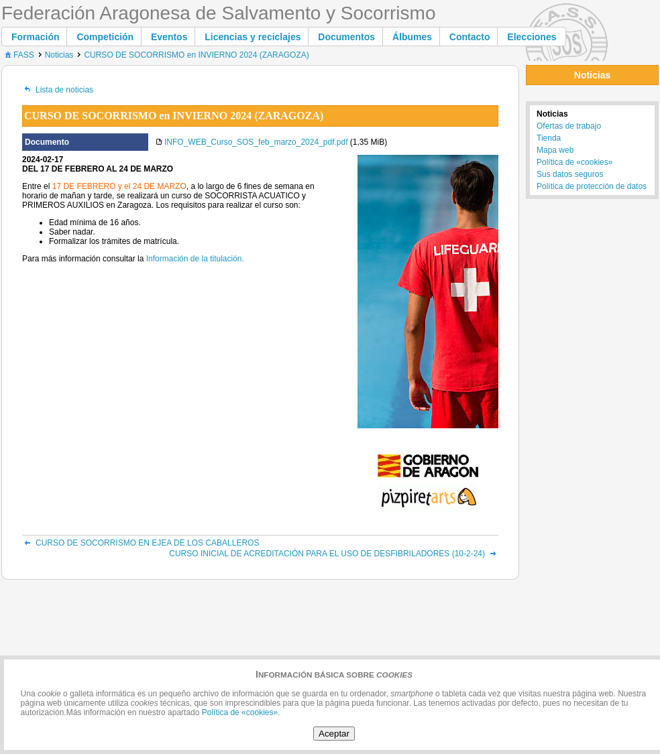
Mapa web (555, 150)
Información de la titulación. (195, 258)
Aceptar (334, 734)
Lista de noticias (57, 90)
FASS (18, 55)
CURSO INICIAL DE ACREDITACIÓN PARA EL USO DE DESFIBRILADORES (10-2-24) (333, 553)
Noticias (59, 55)
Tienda (549, 138)
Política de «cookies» (574, 162)
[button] (35, 36)
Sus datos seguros (570, 174)
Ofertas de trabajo (569, 126)
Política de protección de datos (592, 186)
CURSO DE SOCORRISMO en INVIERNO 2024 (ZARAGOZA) (196, 55)
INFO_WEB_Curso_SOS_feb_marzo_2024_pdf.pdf (255, 142)
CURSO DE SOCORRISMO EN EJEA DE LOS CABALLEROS (140, 543)
